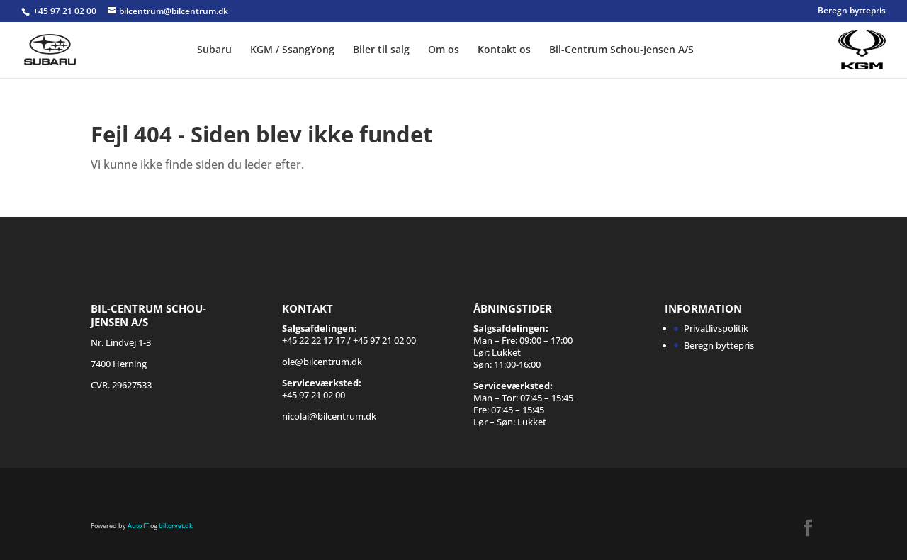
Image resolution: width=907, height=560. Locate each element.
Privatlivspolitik (716, 328)
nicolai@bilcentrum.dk (329, 416)
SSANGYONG (825, 41)
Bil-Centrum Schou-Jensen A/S (621, 50)
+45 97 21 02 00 (65, 11)
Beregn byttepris (852, 11)
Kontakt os (504, 50)
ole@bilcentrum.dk (322, 361)
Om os (443, 50)
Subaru (214, 50)
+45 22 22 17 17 (313, 340)
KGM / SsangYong (292, 50)
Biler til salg (381, 50)
